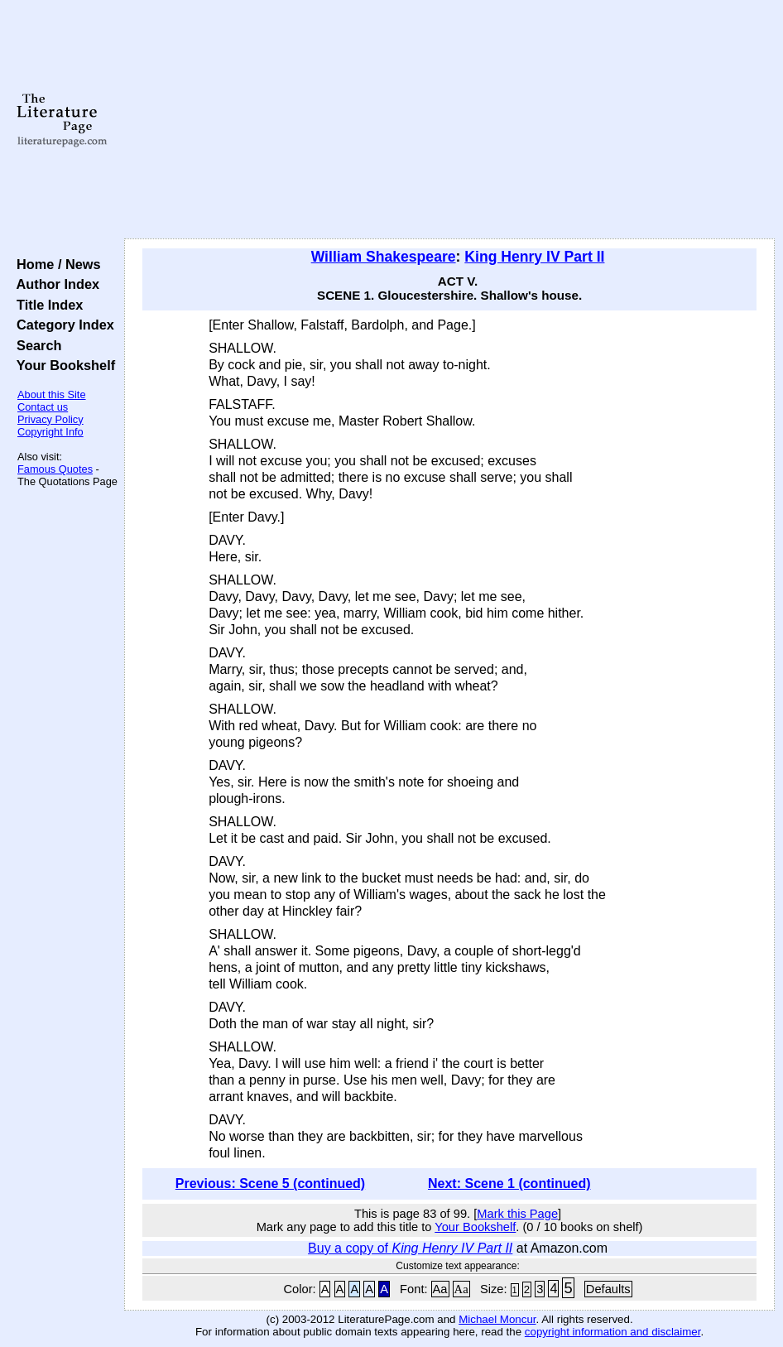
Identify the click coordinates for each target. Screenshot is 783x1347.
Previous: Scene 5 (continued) (270, 1183)
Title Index (46, 304)
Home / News (55, 264)
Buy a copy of (410, 1248)
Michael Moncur (497, 1319)
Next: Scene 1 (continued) (509, 1183)
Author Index (54, 284)
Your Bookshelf (62, 365)
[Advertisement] (450, 120)
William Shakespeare (383, 256)
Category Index (61, 324)
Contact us (42, 407)
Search (35, 345)
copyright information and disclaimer (613, 1331)
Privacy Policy (50, 419)
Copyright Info (50, 432)
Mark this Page (517, 1213)
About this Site (51, 394)
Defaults (608, 1289)
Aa (440, 1289)
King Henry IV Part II (534, 256)
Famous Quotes (55, 469)
